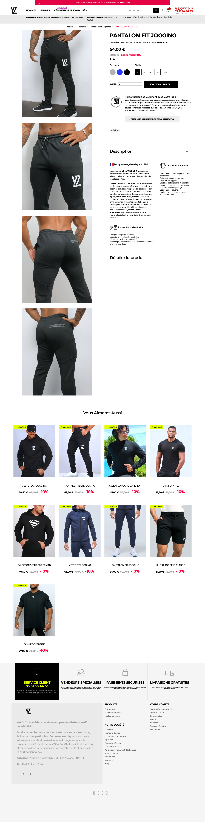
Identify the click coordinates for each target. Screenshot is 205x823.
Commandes (156, 717)
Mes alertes (155, 730)
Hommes (31, 10)
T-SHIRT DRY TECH (171, 485)
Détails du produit (127, 258)
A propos (108, 740)
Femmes (45, 10)
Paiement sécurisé (112, 744)
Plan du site (109, 757)
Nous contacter (111, 754)
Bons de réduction (158, 727)
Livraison (108, 730)
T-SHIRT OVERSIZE (34, 644)
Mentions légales (112, 734)
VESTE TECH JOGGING (34, 485)
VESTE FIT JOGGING (80, 565)
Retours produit (157, 713)
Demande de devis (112, 747)
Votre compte (159, 705)
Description (121, 151)
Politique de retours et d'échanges (120, 751)
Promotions (109, 710)
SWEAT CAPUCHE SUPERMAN (34, 565)
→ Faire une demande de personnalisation (152, 119)
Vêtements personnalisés (70, 10)
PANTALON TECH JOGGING (80, 485)
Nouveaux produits (113, 713)
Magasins (108, 761)
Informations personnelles (162, 710)
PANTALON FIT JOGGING (125, 565)
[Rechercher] (139, 10)
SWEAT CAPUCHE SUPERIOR (125, 485)
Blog (106, 764)
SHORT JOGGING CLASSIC (170, 565)
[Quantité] (130, 84)
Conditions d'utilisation (115, 737)
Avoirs (153, 720)
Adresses (154, 723)
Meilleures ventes (112, 717)
